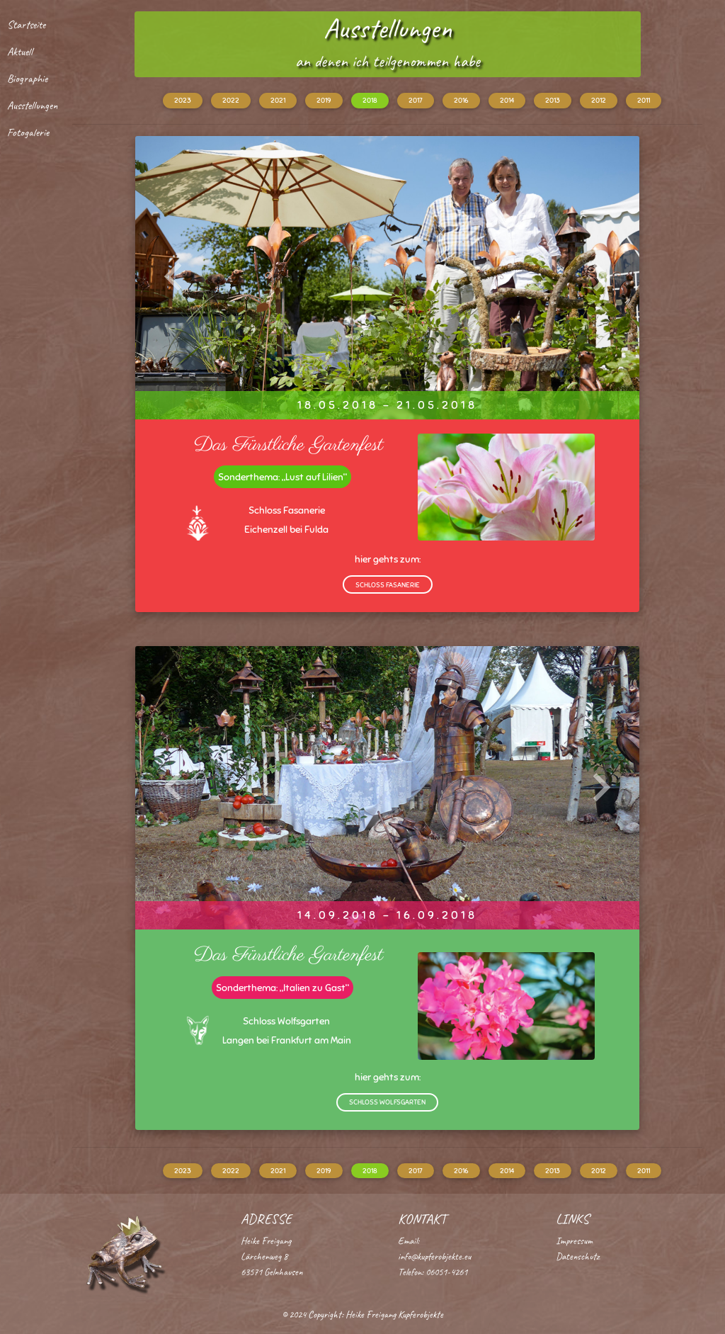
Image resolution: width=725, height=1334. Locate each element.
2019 (323, 100)
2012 (598, 100)
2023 (182, 100)
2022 (230, 100)
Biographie (24, 77)
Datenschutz (578, 1256)
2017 (416, 100)
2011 (643, 100)
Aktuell (17, 50)
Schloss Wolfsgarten (387, 1102)
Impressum (574, 1240)
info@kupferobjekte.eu (434, 1256)
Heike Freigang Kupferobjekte (394, 1314)
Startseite (23, 23)
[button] (173, 277)
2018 (369, 100)
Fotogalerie (25, 130)
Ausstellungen (29, 103)
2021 (277, 100)
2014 (507, 100)
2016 (461, 100)
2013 (552, 100)
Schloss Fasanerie (387, 584)
